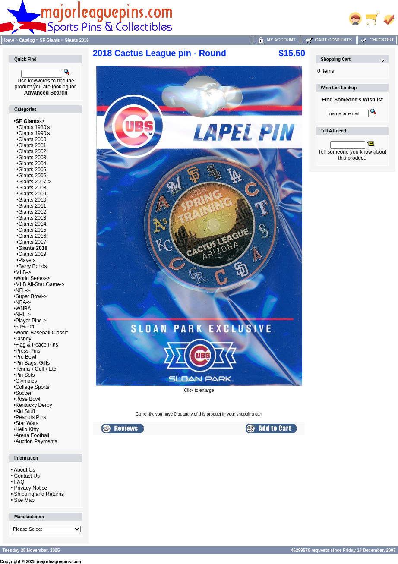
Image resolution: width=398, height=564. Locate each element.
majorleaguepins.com (59, 561)
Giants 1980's (34, 127)
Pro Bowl (26, 357)
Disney (24, 339)
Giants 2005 (33, 170)
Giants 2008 (33, 188)
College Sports (33, 387)
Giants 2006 (33, 176)
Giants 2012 (33, 212)
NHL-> (23, 315)
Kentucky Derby (34, 405)
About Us (24, 470)
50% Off (25, 327)
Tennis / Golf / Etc (36, 369)
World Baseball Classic (42, 333)
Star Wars (27, 423)
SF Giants (50, 40)
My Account (276, 40)
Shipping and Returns (39, 494)
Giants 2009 (33, 194)
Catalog (27, 40)
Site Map (24, 500)
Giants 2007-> (35, 182)
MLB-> (23, 272)
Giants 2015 (33, 230)
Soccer (24, 393)
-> (30, 121)
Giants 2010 (33, 200)
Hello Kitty (27, 429)
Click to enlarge (199, 388)
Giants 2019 (33, 254)
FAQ (19, 482)
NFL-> (23, 290)
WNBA (23, 309)
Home (8, 40)
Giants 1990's (34, 133)
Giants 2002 (33, 151)
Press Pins (28, 351)
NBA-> (23, 302)
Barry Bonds (33, 266)
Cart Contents (329, 40)
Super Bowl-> (31, 296)
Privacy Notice (30, 488)
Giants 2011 (33, 206)
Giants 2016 (33, 236)
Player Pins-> (31, 321)
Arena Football (32, 435)
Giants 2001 (33, 145)
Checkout (377, 40)
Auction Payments (36, 441)
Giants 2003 (33, 157)
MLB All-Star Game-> (40, 284)
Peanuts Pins (31, 417)
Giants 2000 (33, 139)
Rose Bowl (28, 399)
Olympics (26, 381)
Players (27, 260)
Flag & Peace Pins (37, 345)
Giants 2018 (77, 40)
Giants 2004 (33, 164)
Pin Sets (25, 375)
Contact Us (27, 476)
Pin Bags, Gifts (33, 363)
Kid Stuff (25, 411)
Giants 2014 (33, 224)
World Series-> (33, 278)
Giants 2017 (33, 242)
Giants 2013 (33, 218)
